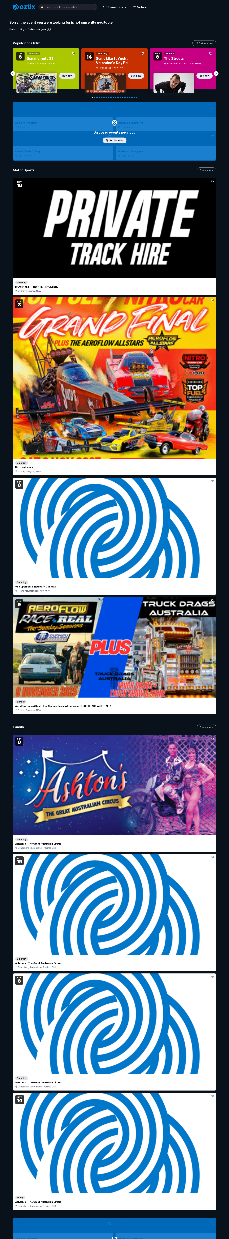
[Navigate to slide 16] (127, 97)
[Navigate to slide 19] (134, 97)
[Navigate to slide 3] (97, 97)
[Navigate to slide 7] (106, 97)
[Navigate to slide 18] (132, 97)
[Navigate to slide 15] (125, 97)
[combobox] (68, 7)
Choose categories (114, 616)
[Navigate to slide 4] (99, 97)
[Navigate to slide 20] (137, 97)
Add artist (114, 349)
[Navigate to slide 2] (94, 97)
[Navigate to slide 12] (118, 97)
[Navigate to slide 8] (108, 97)
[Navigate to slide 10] (113, 97)
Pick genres (114, 854)
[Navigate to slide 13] (120, 97)
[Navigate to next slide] (216, 73)
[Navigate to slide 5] (101, 97)
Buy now (67, 75)
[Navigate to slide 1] (92, 97)
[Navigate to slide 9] (111, 97)
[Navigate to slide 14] (123, 97)
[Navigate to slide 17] (130, 97)
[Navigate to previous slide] (13, 73)
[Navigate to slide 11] (115, 97)
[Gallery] (114, 73)
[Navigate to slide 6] (104, 97)
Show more (206, 176)
